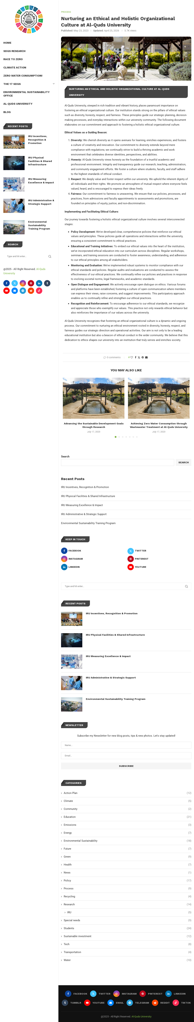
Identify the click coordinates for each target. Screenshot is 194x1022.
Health (127, 864)
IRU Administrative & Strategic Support (41, 202)
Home (8, 42)
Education (127, 816)
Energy (127, 832)
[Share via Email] (146, 357)
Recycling (127, 896)
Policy (127, 880)
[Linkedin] (39, 283)
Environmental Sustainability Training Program (39, 225)
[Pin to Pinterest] (143, 357)
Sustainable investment (127, 936)
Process (127, 888)
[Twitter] (15, 283)
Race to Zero (13, 59)
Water (127, 960)
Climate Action (15, 67)
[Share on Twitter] (139, 357)
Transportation (127, 952)
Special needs (127, 920)
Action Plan (127, 793)
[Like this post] (131, 357)
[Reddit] (31, 291)
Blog (7, 112)
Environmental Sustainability (127, 840)
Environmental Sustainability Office (27, 94)
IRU (129, 912)
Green (127, 856)
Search (65, 456)
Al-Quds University (18, 103)
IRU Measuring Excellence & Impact (41, 181)
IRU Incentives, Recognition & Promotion (37, 139)
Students (127, 928)
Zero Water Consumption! (23, 75)
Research (127, 904)
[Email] (15, 291)
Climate (127, 801)
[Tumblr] (47, 283)
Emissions (127, 824)
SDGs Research (15, 51)
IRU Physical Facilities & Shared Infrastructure (40, 161)
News (127, 872)
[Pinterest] (31, 283)
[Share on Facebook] (135, 357)
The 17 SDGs (29, 84)
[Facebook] (7, 283)
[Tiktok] (39, 291)
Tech (127, 944)
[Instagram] (23, 283)
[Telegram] (23, 291)
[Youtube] (7, 291)
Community (127, 809)
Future (127, 848)
